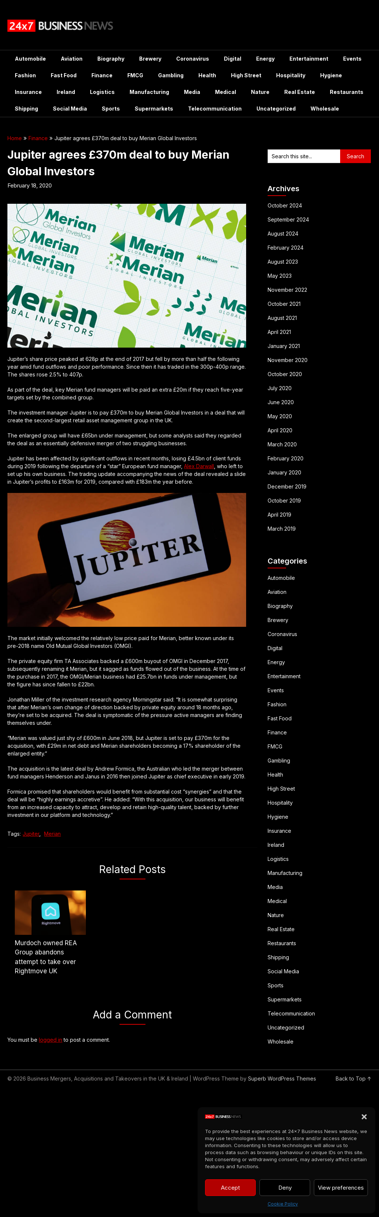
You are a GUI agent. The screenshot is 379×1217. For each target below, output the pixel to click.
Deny (285, 1187)
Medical (225, 92)
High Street (246, 75)
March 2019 (282, 528)
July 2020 (280, 388)
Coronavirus (192, 58)
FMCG (135, 75)
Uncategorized (276, 108)
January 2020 (284, 472)
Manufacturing (149, 92)
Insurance (28, 92)
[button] (364, 1116)
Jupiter (31, 834)
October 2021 (284, 304)
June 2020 (281, 402)
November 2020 (288, 360)
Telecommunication (215, 108)
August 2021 (282, 318)
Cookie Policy (283, 1204)
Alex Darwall (199, 466)
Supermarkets (154, 108)
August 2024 (283, 233)
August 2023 (283, 261)
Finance (102, 75)
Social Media (70, 108)
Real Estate (299, 92)
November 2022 (287, 290)
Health (207, 75)
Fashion (25, 75)
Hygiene (331, 75)
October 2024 (285, 205)
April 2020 (280, 430)
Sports (111, 108)
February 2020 (285, 458)
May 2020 (280, 416)
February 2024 (285, 247)
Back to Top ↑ (354, 1078)
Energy (265, 58)
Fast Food (64, 75)
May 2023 (280, 276)
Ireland (66, 92)
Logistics (102, 92)
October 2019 (284, 500)
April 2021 (279, 332)
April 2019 (279, 514)
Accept (230, 1187)
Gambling (171, 75)
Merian (52, 834)
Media (192, 92)
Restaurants (346, 92)
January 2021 (284, 346)
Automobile (30, 58)
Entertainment (308, 58)
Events (352, 58)
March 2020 (282, 444)
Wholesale (325, 108)
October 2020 (285, 374)
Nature (260, 92)
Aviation (72, 58)
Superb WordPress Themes (282, 1078)
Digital (232, 58)
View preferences (341, 1187)
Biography (110, 58)
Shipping (26, 108)
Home (14, 138)
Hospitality (290, 75)
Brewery (150, 58)
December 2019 (287, 486)
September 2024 (288, 219)
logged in (50, 1040)
